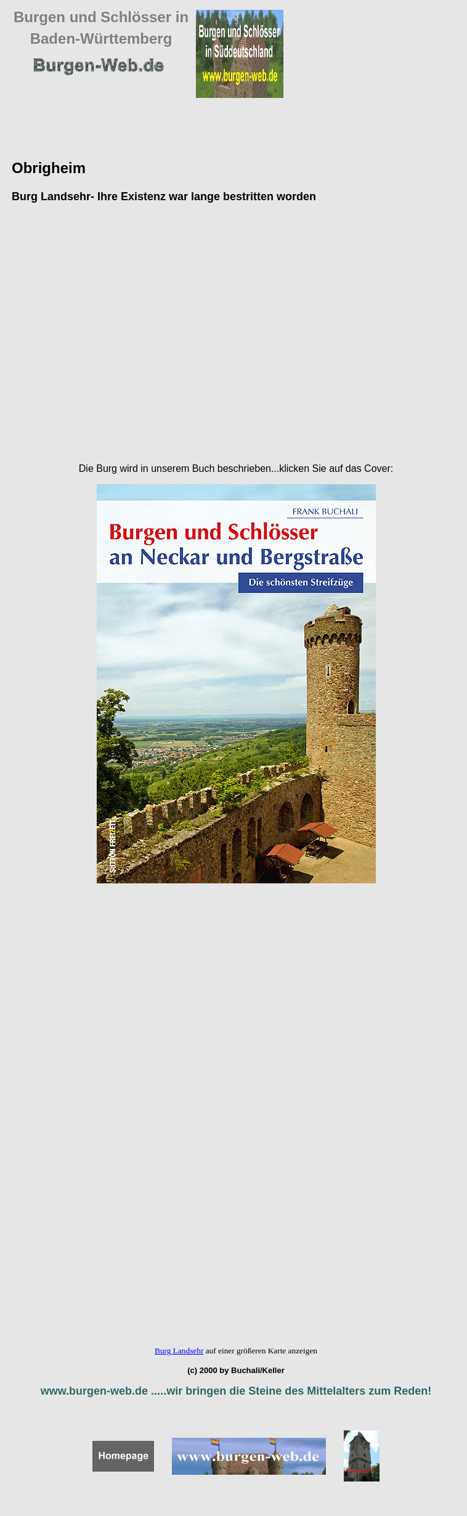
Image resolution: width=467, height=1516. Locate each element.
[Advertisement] (117, 333)
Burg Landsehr (179, 1350)
